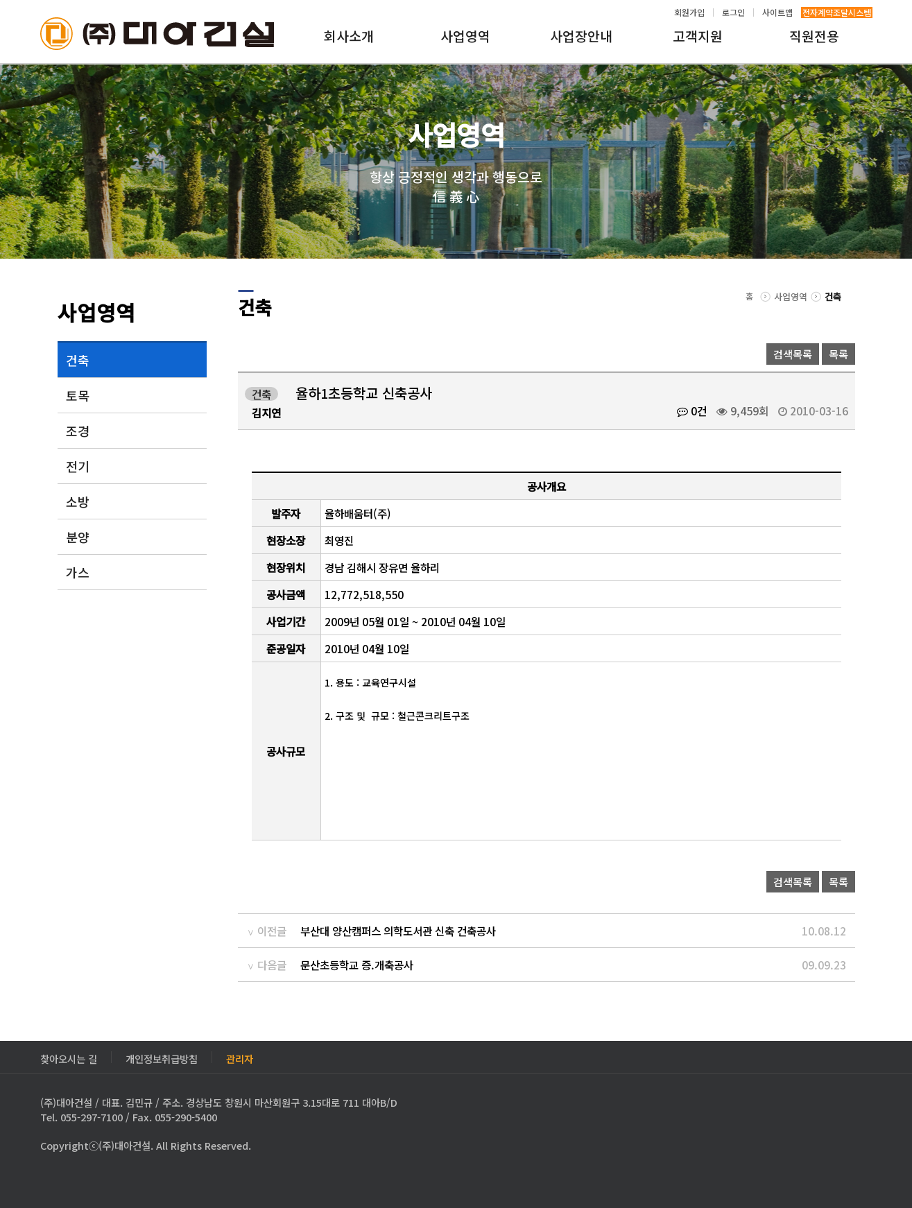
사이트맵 (777, 12)
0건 (692, 410)
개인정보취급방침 (162, 1057)
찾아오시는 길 (68, 1057)
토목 (77, 395)
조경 (77, 431)
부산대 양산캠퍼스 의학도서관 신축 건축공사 (398, 930)
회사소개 (349, 36)
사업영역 (465, 36)
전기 (77, 466)
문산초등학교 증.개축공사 (356, 964)
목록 (838, 354)
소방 (77, 501)
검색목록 (792, 354)
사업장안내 (581, 36)
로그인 (733, 12)
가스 (77, 572)
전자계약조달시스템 (836, 12)
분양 (77, 537)
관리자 (239, 1057)
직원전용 (814, 36)
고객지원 (698, 36)
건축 (77, 360)
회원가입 (689, 12)
